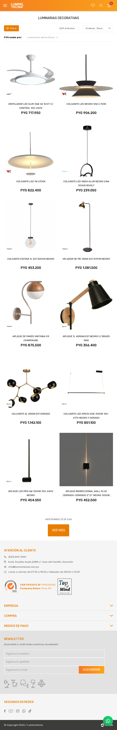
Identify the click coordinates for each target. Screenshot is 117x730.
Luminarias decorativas (41, 37)
